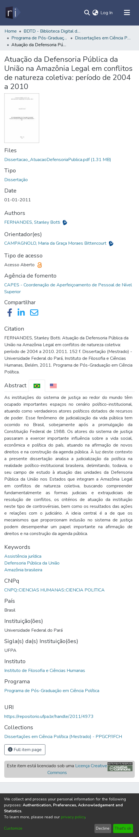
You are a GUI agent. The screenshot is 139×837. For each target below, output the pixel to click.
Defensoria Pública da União (32, 563)
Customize (13, 828)
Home (11, 31)
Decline (102, 828)
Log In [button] (106, 13)
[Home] (12, 13)
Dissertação (16, 180)
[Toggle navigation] (127, 12)
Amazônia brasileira (23, 570)
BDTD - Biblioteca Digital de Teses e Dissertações (52, 31)
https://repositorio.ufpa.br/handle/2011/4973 (49, 716)
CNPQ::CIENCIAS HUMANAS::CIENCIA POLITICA (54, 590)
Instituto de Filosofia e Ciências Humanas (44, 670)
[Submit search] (86, 12)
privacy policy (73, 817)
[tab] (37, 386)
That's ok (123, 828)
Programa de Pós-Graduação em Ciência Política (51, 691)
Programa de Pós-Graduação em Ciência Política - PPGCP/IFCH (39, 38)
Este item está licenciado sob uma (57, 769)
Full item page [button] (25, 750)
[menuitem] (95, 12)
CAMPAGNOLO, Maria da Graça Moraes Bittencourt (56, 243)
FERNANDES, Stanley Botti (32, 222)
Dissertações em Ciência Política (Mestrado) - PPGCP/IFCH (103, 38)
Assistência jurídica (22, 556)
